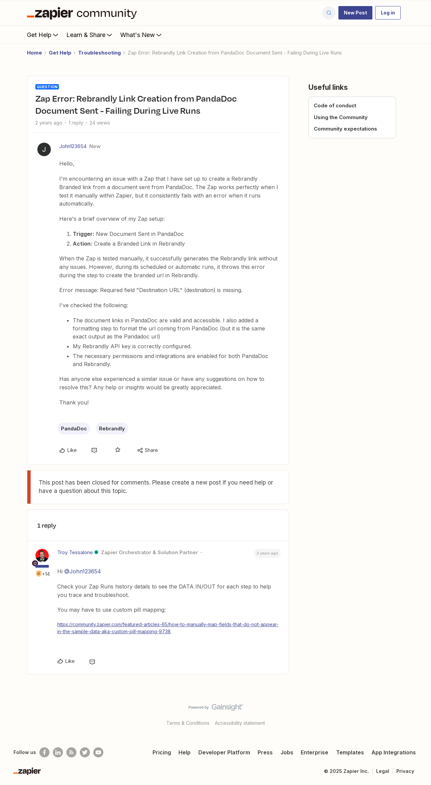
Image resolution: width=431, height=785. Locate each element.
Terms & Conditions (187, 723)
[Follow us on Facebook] (44, 752)
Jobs (286, 752)
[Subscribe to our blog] (71, 752)
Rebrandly (112, 428)
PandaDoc (74, 428)
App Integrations (393, 752)
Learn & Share (89, 35)
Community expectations (345, 129)
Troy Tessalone (75, 552)
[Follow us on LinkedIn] (58, 752)
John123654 (73, 146)
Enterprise (314, 752)
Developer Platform (224, 752)
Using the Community (341, 117)
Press (265, 752)
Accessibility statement (240, 723)
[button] (355, 13)
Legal (382, 771)
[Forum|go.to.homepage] (83, 13)
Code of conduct (335, 105)
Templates (350, 752)
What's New (141, 35)
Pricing (162, 752)
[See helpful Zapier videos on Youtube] (98, 752)
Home (34, 52)
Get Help (43, 35)
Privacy (405, 771)
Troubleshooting (99, 52)
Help (184, 752)
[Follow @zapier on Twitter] (85, 752)
